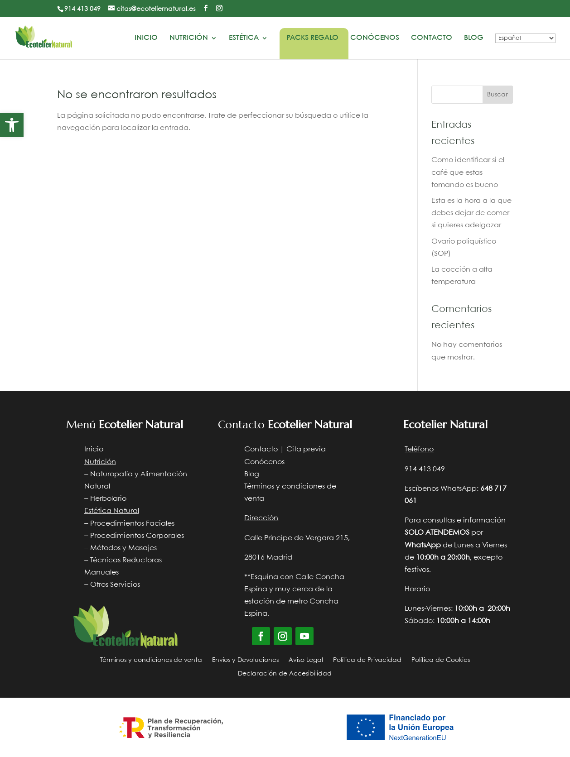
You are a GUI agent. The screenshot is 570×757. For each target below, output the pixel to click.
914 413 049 (82, 9)
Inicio (146, 38)
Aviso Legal (306, 660)
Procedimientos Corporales (137, 535)
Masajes (142, 548)
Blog (473, 38)
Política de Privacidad (367, 660)
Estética (244, 38)
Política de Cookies (440, 660)
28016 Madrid (268, 557)
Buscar (497, 94)
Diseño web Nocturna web (466, 686)
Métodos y (108, 548)
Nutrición (188, 38)
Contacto (431, 38)
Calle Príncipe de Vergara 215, (297, 538)
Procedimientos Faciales (132, 523)
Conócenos (374, 38)
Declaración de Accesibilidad (285, 674)
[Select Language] (525, 38)
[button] (12, 125)
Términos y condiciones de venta (151, 660)
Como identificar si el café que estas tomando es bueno (467, 172)
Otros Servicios (115, 584)
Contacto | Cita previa (285, 449)
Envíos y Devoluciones (245, 660)
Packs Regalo (312, 38)
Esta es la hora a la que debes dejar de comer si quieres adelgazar (471, 213)
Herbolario (108, 498)
